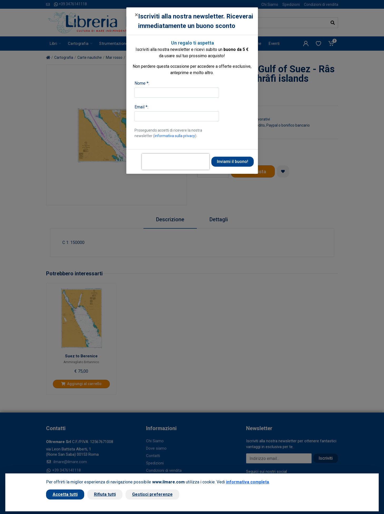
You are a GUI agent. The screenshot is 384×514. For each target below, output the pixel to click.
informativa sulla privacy (174, 136)
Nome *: (141, 83)
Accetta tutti (65, 494)
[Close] (136, 14)
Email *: (141, 106)
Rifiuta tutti (105, 494)
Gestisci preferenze (152, 494)
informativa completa (247, 481)
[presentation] (175, 162)
